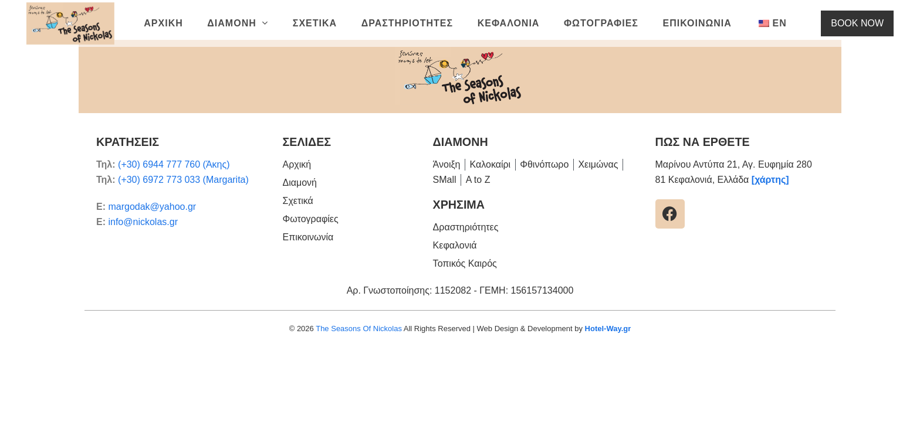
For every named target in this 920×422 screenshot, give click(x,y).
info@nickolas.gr (143, 222)
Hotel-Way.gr (608, 328)
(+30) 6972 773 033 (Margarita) (183, 180)
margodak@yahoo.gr (152, 207)
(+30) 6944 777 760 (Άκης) (174, 164)
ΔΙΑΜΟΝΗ (460, 141)
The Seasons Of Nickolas (359, 328)
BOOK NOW (866, 23)
